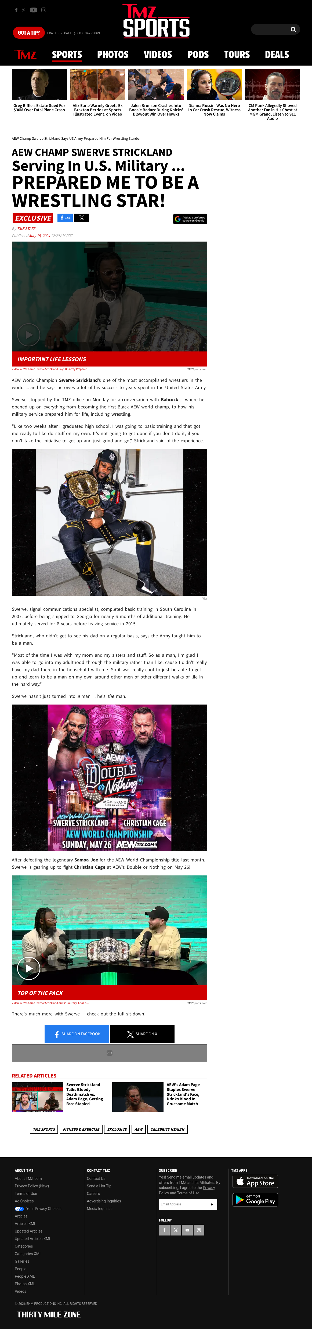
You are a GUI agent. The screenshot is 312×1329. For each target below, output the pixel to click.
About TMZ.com (28, 1178)
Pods (198, 55)
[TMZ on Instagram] (43, 10)
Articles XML (25, 1224)
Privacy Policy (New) (32, 1186)
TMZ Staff (26, 228)
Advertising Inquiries (104, 1201)
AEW (138, 1129)
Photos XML (25, 1284)
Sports (67, 55)
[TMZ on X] (24, 10)
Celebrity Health (167, 1129)
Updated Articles (28, 1231)
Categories (24, 1246)
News (25, 55)
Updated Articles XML (33, 1239)
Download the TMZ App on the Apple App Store (255, 1181)
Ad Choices (24, 1201)
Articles (21, 1216)
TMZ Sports (44, 1129)
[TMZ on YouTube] (187, 1230)
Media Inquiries (100, 1208)
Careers (93, 1193)
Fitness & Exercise (81, 1129)
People (20, 1269)
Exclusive (116, 1129)
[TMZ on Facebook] (16, 10)
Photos (112, 55)
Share (77, 1034)
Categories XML (28, 1254)
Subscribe (211, 1204)
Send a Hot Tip (99, 1186)
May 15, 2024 (40, 235)
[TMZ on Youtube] (33, 10)
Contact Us (96, 1178)
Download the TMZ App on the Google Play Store (255, 1200)
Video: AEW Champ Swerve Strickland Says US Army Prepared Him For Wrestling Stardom (51, 369)
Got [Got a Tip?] (29, 33)
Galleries (22, 1261)
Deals (277, 55)
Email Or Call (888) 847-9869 (73, 33)
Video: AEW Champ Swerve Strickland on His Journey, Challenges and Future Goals (51, 1003)
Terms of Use (26, 1193)
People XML (25, 1276)
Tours (237, 55)
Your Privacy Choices (38, 1208)
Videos (158, 55)
